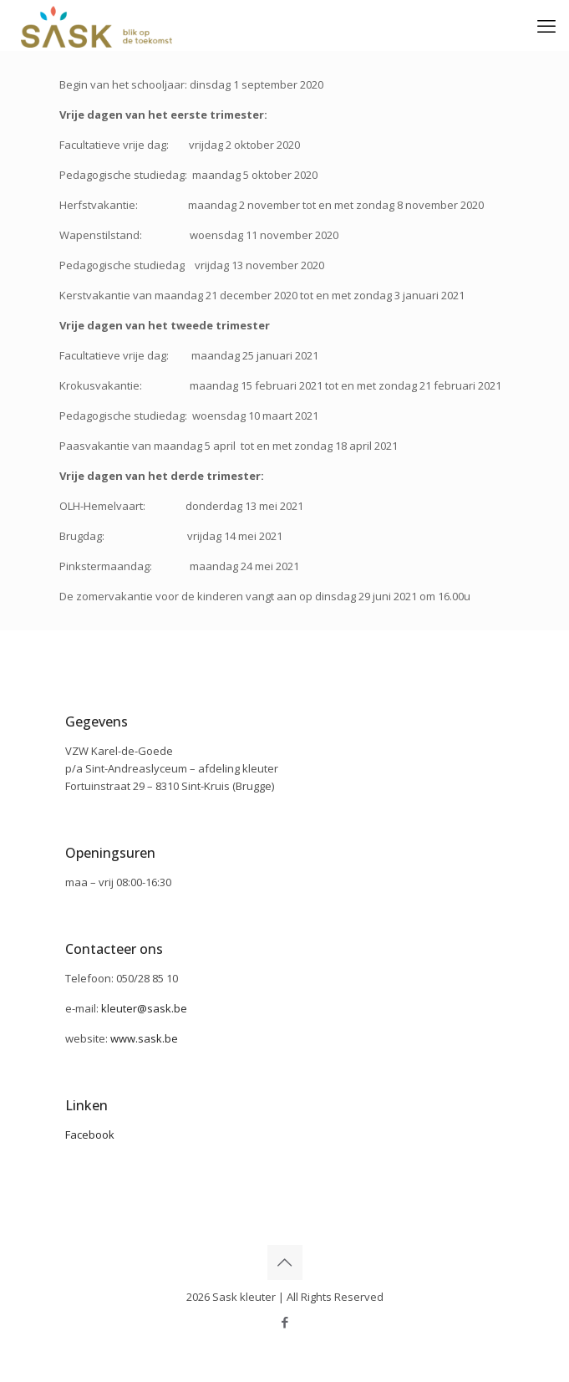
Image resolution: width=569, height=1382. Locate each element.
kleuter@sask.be (144, 1008)
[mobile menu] (546, 25)
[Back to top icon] (284, 1262)
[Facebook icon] (284, 1321)
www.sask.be (144, 1038)
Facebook (89, 1134)
